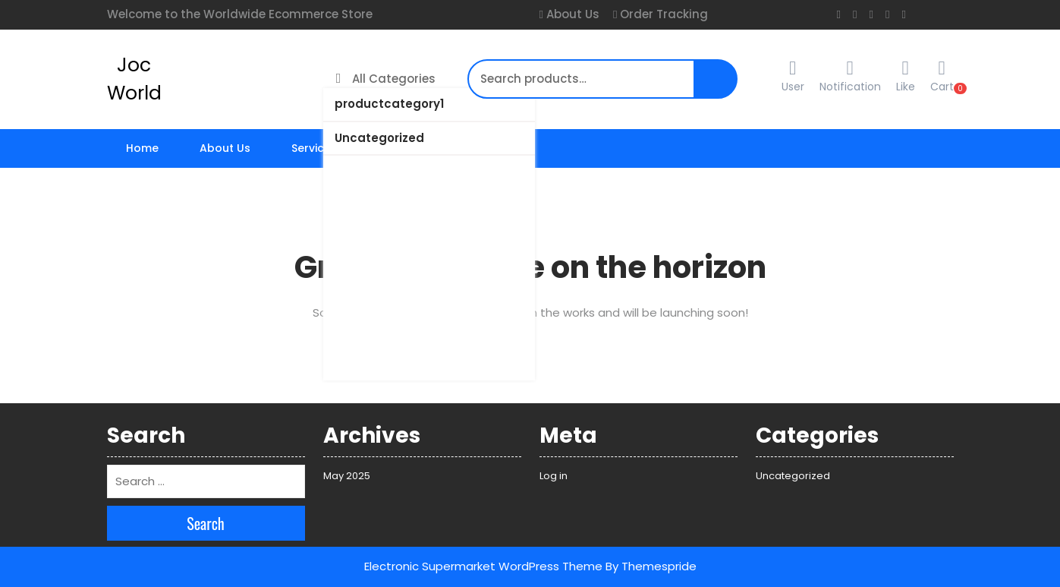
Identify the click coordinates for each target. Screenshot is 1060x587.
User (793, 76)
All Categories (386, 79)
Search (711, 87)
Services (314, 148)
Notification (850, 86)
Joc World (134, 79)
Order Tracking (662, 14)
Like (905, 86)
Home (142, 148)
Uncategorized (379, 138)
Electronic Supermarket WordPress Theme (483, 566)
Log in (553, 476)
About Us (571, 14)
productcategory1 (389, 104)
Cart (942, 76)
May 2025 (346, 476)
